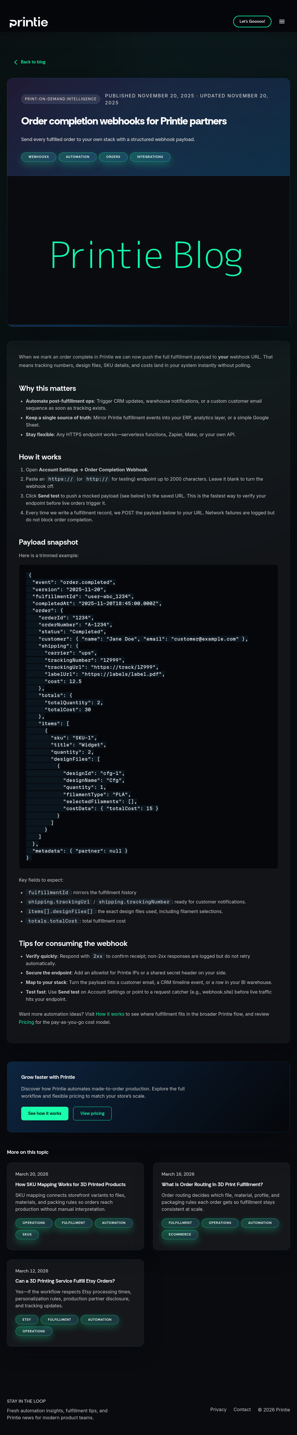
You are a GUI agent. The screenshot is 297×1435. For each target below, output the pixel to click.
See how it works (44, 1113)
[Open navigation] (282, 21)
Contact (242, 1409)
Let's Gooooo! (252, 21)
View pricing (92, 1113)
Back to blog (29, 62)
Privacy (218, 1409)
